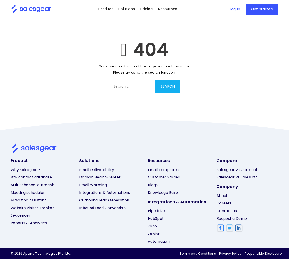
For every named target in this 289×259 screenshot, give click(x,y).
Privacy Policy (230, 253)
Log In (235, 9)
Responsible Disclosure (263, 253)
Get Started (262, 9)
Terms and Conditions (197, 253)
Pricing (146, 9)
